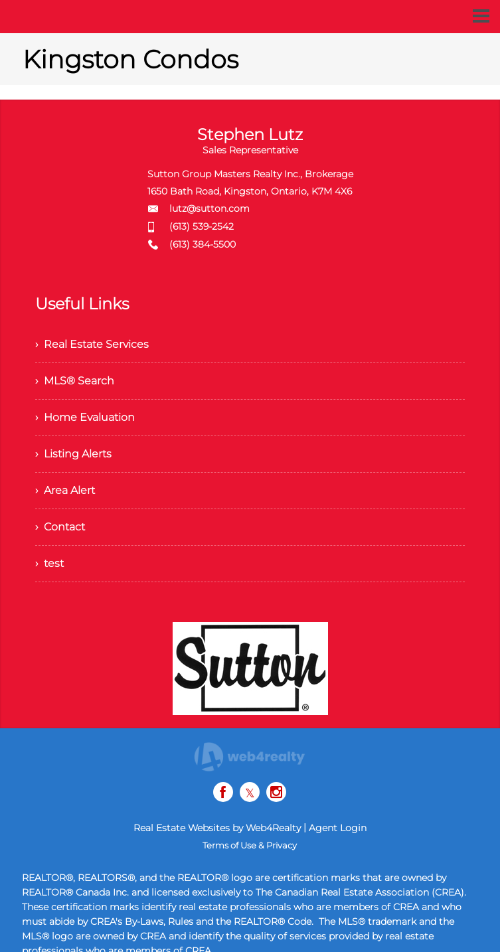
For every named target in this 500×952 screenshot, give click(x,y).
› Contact (60, 526)
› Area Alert (65, 490)
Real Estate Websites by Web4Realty (217, 828)
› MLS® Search (74, 380)
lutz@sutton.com (209, 208)
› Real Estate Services (92, 344)
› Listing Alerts (73, 453)
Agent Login (338, 828)
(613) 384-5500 (202, 244)
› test (49, 563)
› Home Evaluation (85, 417)
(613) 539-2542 (201, 226)
